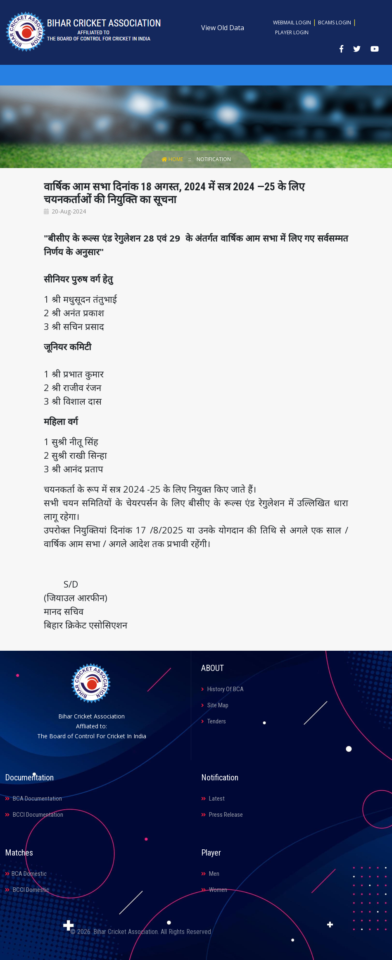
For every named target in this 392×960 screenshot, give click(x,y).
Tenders (213, 721)
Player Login (292, 32)
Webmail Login (292, 22)
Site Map (214, 705)
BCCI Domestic (27, 890)
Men (210, 873)
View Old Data (222, 27)
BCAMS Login (334, 22)
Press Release (222, 814)
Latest (213, 798)
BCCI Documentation (34, 814)
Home (173, 159)
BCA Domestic (26, 873)
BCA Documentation (33, 798)
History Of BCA (222, 689)
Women (214, 890)
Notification (214, 159)
